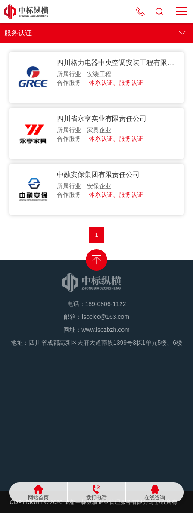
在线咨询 (154, 497)
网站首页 (38, 497)
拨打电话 (96, 497)
